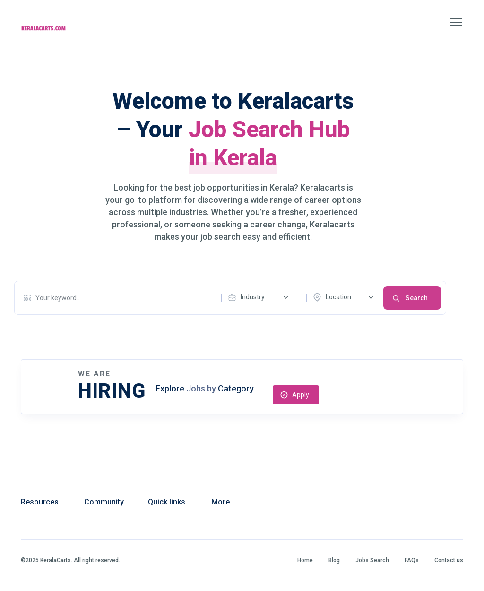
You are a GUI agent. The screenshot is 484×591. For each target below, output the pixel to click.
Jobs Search (372, 560)
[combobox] (260, 297)
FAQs (412, 560)
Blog (334, 560)
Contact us (448, 560)
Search (417, 298)
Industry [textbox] (253, 297)
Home (305, 560)
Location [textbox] (338, 297)
